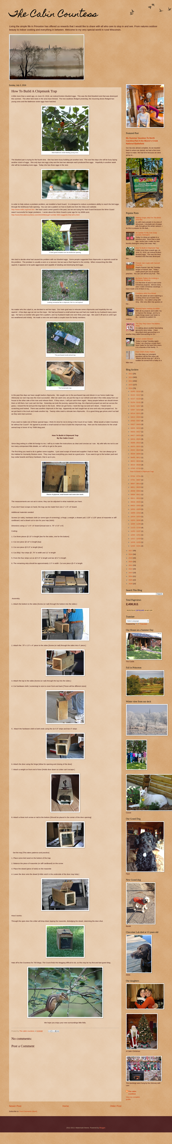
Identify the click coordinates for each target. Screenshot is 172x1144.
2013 (131, 377)
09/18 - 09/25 (136, 502)
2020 (131, 562)
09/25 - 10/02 (136, 505)
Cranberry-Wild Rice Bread (146, 293)
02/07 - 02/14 (136, 410)
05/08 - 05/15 (136, 443)
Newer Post (15, 1106)
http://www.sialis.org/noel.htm (23, 209)
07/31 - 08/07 (136, 480)
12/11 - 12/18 (136, 539)
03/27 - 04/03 (136, 424)
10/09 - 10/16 (136, 513)
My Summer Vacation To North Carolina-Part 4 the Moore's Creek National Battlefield (142, 141)
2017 (131, 551)
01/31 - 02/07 (136, 406)
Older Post (115, 1106)
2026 (131, 584)
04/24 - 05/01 (136, 439)
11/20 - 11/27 (136, 531)
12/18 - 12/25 (136, 542)
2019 (131, 558)
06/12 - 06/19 (136, 461)
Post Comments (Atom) (28, 1111)
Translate (141, 624)
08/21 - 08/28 (136, 487)
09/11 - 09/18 (136, 498)
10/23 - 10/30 (136, 520)
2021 (131, 565)
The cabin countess (132, 1092)
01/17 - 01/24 (136, 399)
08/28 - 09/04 (136, 491)
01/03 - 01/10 (136, 391)
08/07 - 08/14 (136, 484)
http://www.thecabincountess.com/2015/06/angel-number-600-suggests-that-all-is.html (45, 215)
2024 (131, 576)
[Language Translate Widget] (137, 621)
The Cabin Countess (53, 14)
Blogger (102, 1128)
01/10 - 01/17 (136, 395)
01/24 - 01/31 (136, 402)
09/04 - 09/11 (136, 494)
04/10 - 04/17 (136, 432)
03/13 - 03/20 (136, 417)
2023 (131, 573)
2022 (131, 569)
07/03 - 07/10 (136, 468)
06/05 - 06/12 (136, 457)
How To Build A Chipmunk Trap (147, 248)
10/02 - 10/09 (136, 509)
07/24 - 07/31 (136, 476)
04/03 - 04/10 (136, 428)
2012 (131, 374)
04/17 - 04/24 (136, 435)
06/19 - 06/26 (136, 465)
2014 (131, 381)
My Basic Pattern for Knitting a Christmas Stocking (147, 279)
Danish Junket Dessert (144, 339)
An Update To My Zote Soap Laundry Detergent (146, 234)
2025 (131, 580)
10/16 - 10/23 (136, 516)
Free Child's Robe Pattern (145, 352)
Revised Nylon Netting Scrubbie (148, 308)
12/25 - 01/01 (136, 546)
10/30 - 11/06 (136, 524)
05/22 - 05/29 (136, 450)
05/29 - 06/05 (136, 454)
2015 (131, 385)
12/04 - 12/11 (136, 535)
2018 (131, 554)
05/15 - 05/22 (136, 446)
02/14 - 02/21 (136, 413)
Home (66, 1106)
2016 (131, 388)
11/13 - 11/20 (136, 528)
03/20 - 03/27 (136, 421)
